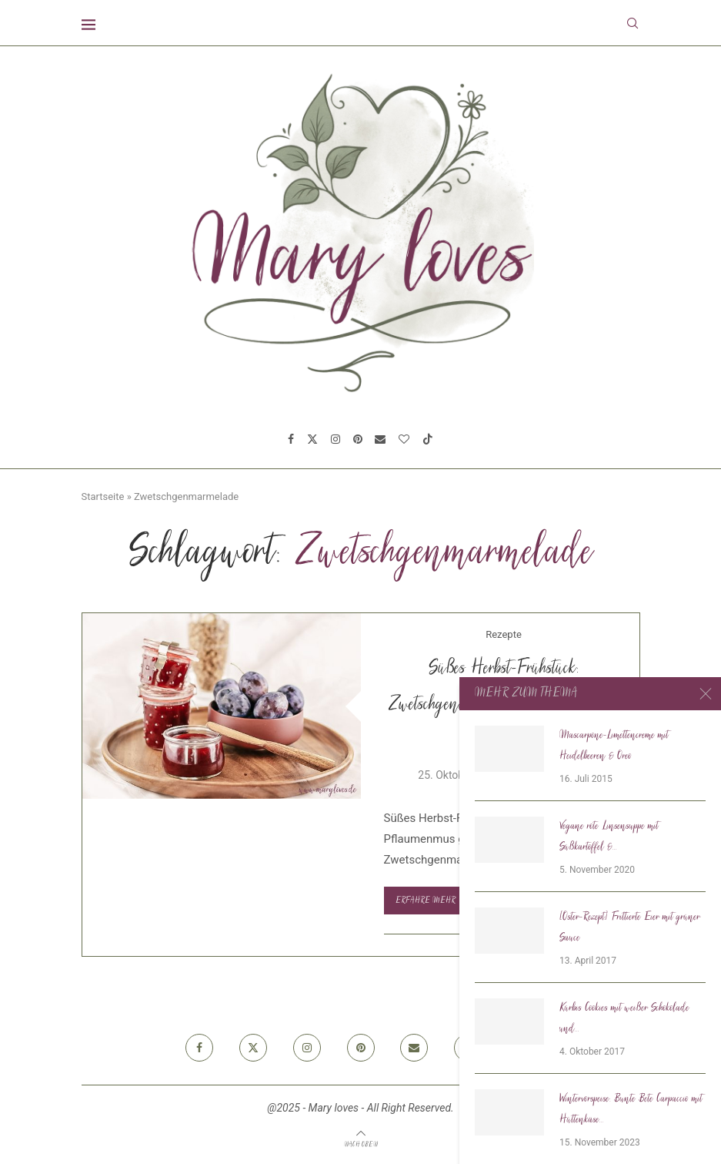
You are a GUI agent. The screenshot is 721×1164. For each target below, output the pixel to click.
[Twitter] (312, 439)
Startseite (103, 496)
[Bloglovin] (404, 439)
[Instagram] (335, 439)
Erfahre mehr (431, 900)
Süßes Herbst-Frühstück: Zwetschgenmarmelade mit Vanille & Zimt (503, 706)
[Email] (380, 439)
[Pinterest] (357, 439)
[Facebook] (291, 439)
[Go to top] (361, 1144)
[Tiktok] (427, 439)
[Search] (632, 23)
